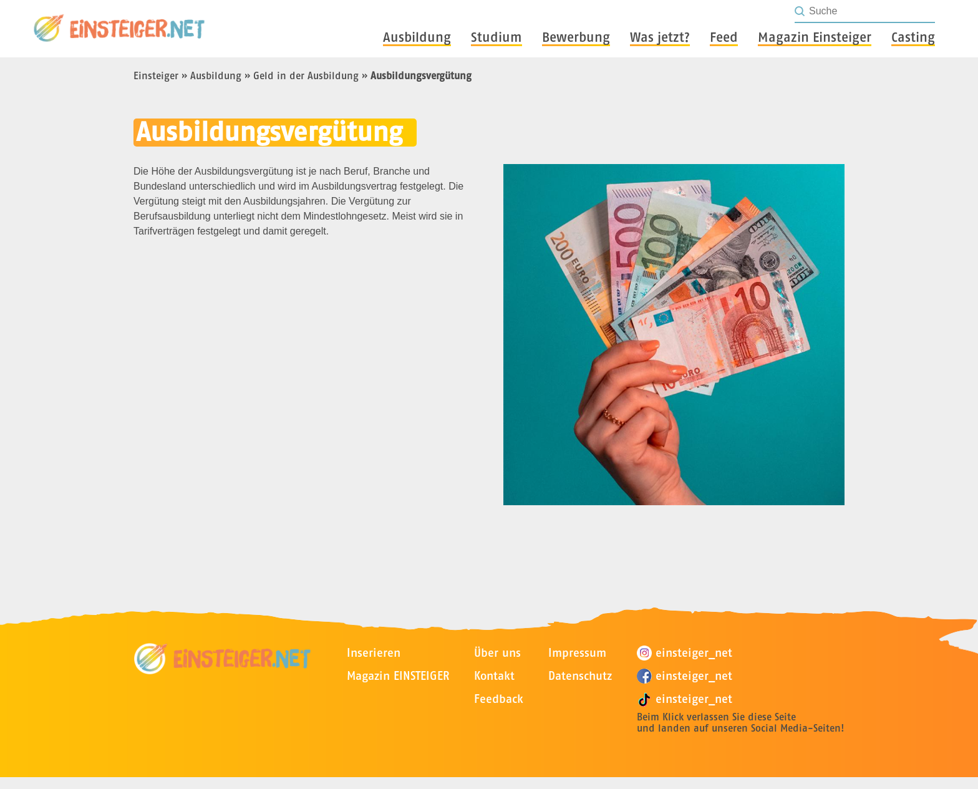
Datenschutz (580, 675)
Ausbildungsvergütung (421, 75)
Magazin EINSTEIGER (398, 675)
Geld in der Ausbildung (306, 75)
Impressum (577, 652)
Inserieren (373, 652)
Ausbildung (215, 75)
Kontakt (494, 675)
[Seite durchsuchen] (871, 11)
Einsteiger (155, 75)
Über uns (497, 652)
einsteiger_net (684, 653)
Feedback (498, 698)
